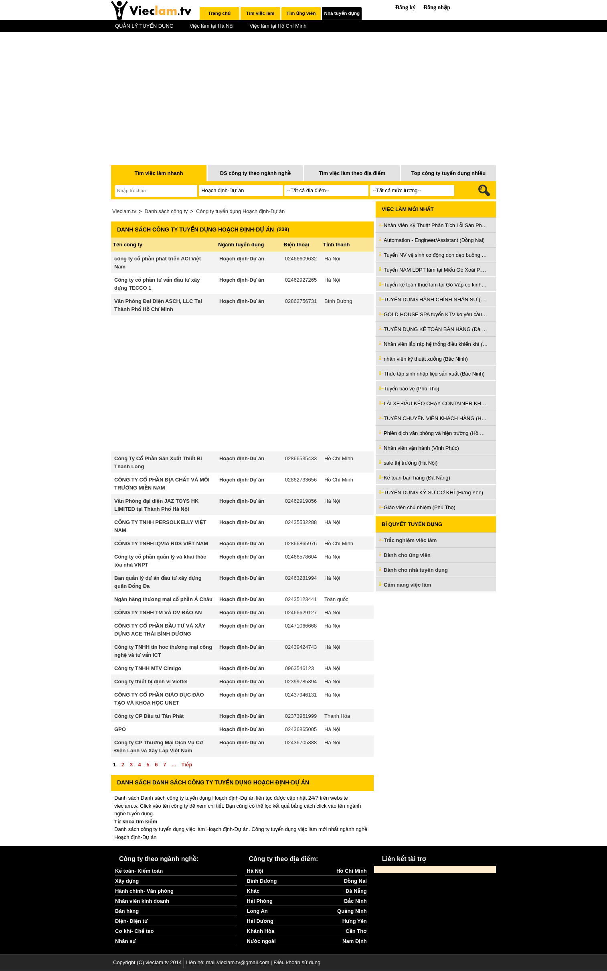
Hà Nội (332, 259)
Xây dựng (127, 881)
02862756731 (301, 301)
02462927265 (301, 280)
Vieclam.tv (124, 211)
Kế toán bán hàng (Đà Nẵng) (417, 478)
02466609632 (301, 259)
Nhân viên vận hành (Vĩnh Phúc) (421, 448)
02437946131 (301, 695)
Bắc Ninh (355, 901)
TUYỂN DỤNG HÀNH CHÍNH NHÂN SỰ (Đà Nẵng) (436, 300)
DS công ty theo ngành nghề (255, 173)
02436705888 (301, 742)
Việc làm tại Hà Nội (212, 26)
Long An (257, 911)
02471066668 (301, 626)
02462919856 (301, 501)
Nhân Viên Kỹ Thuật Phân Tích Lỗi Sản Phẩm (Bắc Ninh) (436, 225)
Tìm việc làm (260, 13)
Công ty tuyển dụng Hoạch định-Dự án (240, 211)
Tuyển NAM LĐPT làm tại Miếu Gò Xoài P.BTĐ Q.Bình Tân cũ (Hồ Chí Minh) (436, 270)
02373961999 (301, 716)
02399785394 (301, 681)
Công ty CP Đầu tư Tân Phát (149, 716)
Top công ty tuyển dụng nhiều (448, 173)
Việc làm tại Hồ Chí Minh (277, 26)
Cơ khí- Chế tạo (134, 931)
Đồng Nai (355, 881)
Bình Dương (338, 301)
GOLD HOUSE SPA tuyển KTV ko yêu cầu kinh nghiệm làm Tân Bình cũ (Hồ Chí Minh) (436, 314)
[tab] (219, 13)
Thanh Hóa (337, 716)
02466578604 (301, 557)
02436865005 (301, 729)
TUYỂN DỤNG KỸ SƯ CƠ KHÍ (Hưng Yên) (433, 493)
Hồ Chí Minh (338, 458)
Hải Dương (260, 921)
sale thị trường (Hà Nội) (410, 463)
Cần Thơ (356, 931)
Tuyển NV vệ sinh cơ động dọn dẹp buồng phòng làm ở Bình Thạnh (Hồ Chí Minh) (436, 255)
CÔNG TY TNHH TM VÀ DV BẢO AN (158, 612)
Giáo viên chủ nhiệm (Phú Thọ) (419, 507)
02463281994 (301, 578)
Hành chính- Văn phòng (144, 891)
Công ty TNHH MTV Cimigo (147, 668)
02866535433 (301, 458)
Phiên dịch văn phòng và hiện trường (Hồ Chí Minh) (436, 433)
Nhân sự (125, 941)
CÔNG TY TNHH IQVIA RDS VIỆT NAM (161, 543)
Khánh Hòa (261, 931)
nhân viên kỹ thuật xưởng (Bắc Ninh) (426, 359)
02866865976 (301, 543)
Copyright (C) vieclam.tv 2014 (147, 962)
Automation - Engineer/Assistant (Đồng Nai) (434, 240)
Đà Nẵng (356, 891)
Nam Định (354, 941)
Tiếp (186, 765)
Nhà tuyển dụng (342, 13)
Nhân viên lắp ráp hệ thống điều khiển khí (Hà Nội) (436, 344)
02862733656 (301, 480)
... (174, 765)
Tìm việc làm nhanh (158, 173)
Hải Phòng (260, 901)
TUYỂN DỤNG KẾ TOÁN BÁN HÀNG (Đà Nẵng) (436, 329)
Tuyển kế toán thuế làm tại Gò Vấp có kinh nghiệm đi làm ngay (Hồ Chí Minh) (436, 285)
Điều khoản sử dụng (297, 962)
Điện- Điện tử (131, 921)
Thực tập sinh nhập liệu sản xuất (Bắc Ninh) (434, 374)
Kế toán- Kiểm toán (139, 871)
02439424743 (301, 647)
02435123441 (301, 599)
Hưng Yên (354, 921)
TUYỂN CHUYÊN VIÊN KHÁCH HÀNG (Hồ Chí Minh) (436, 418)
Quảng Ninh (352, 911)
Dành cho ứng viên (407, 555)
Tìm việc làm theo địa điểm (352, 173)
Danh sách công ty (166, 211)
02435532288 (301, 522)
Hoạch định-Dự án (241, 259)
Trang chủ (219, 13)
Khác (253, 891)
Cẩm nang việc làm (407, 585)
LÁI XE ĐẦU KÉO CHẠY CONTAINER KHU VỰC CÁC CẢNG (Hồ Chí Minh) (436, 403)
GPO (120, 729)
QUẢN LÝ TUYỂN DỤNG (144, 26)
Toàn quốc (336, 599)
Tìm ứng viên (301, 13)
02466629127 (301, 612)
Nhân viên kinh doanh (142, 901)
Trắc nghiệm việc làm (415, 540)
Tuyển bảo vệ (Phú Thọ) (411, 389)
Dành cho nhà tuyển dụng (416, 570)
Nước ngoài (261, 941)
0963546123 (299, 668)
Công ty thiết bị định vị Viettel (151, 681)
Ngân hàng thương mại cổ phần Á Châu (163, 599)
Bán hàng (127, 911)
